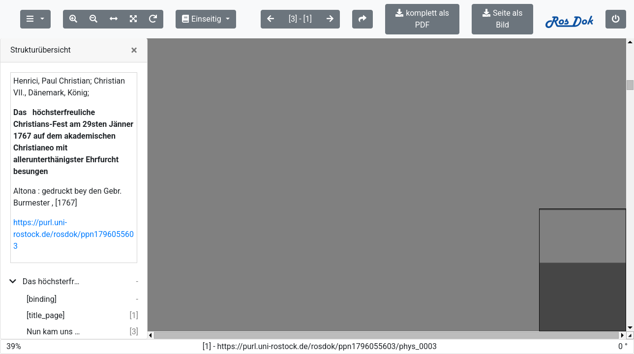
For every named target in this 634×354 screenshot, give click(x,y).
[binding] (42, 287)
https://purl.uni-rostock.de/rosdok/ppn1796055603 (73, 222)
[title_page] (46, 303)
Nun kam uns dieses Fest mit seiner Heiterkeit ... (55, 319)
